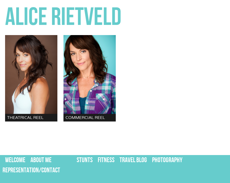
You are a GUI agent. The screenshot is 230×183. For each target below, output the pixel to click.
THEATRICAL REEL (25, 117)
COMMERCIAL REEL (85, 117)
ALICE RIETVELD (63, 17)
